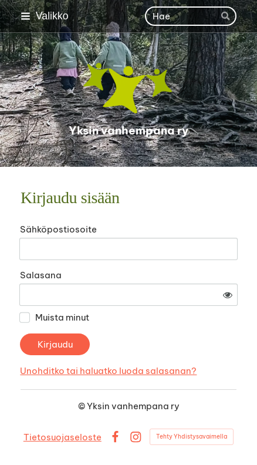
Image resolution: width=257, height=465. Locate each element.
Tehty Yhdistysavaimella (191, 436)
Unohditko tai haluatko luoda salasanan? (108, 370)
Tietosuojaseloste (62, 437)
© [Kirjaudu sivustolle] (82, 406)
